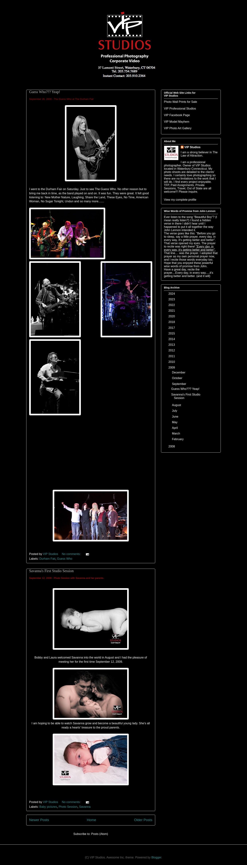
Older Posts (143, 820)
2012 (172, 350)
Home (91, 820)
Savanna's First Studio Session (51, 571)
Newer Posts (39, 820)
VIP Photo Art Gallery (177, 128)
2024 (172, 293)
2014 (172, 339)
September (179, 383)
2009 (172, 367)
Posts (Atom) (99, 833)
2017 (172, 327)
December (179, 372)
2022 (172, 305)
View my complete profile (180, 199)
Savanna (85, 806)
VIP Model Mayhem (176, 121)
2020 (172, 316)
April (175, 427)
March (176, 433)
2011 (172, 356)
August (177, 405)
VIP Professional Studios (180, 108)
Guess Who (64, 558)
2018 (172, 322)
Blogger (156, 857)
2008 (172, 446)
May (175, 422)
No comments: (71, 554)
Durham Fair (47, 558)
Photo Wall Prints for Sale (180, 101)
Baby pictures (48, 806)
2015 (172, 333)
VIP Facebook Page (177, 115)
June (175, 416)
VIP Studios (192, 147)
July (175, 410)
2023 (172, 299)
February (178, 439)
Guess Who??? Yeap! (44, 92)
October (177, 378)
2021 (172, 310)
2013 (172, 344)
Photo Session (68, 806)
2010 (172, 361)
